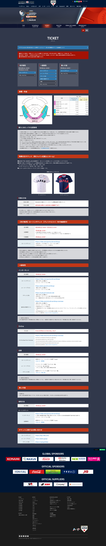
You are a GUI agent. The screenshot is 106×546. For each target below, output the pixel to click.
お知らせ (34, 525)
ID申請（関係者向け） (71, 508)
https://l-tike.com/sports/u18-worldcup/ (47, 241)
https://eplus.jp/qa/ (41, 438)
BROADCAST (82, 25)
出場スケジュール (53, 503)
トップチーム (21, 498)
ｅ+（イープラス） (44, 73)
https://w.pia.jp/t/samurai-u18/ (44, 293)
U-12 (33, 510)
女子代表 (20, 510)
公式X (68, 507)
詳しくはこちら (23, 75)
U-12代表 (20, 508)
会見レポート (35, 522)
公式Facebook (70, 505)
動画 (33, 517)
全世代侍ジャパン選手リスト (55, 500)
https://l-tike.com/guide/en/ (51, 312)
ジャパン (34, 498)
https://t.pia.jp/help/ (41, 442)
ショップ (34, 530)
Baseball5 (34, 513)
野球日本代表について (54, 502)
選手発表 (34, 528)
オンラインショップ (71, 502)
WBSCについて (53, 516)
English (86, 1)
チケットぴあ (43, 76)
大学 (33, 505)
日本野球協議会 (53, 514)
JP (83, 30)
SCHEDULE (35, 25)
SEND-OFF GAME (71, 25)
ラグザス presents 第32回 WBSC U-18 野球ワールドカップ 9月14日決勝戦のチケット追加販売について (42, 47)
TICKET (47, 25)
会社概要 (51, 513)
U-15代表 (20, 507)
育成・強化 (69, 498)
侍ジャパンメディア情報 (54, 506)
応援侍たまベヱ (53, 508)
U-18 (33, 507)
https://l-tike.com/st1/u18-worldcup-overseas (49, 301)
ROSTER (59, 25)
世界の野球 (69, 500)
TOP (23, 25)
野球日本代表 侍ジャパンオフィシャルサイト (26, 2)
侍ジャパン (52, 498)
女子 (33, 512)
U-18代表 (20, 505)
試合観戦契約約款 (45, 148)
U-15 (33, 508)
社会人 (34, 502)
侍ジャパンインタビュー (37, 523)
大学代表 (20, 503)
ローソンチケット (23, 72)
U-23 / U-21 (21, 502)
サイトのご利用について (71, 503)
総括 (33, 515)
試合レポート (35, 518)
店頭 (41, 81)
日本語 (84, 1)
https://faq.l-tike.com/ (42, 435)
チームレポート (35, 520)
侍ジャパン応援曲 (53, 510)
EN (87, 30)
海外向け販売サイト (44, 79)
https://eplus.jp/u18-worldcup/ (44, 286)
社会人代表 (21, 500)
